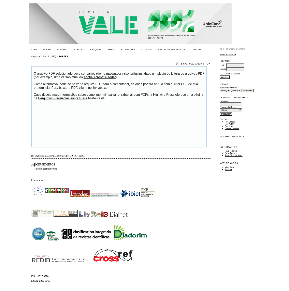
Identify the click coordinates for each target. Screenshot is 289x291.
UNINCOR (196, 49)
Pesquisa (96, 49)
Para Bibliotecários (234, 155)
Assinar (228, 169)
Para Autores (231, 153)
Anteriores (127, 49)
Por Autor (229, 124)
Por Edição (230, 122)
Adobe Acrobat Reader (100, 77)
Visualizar (229, 167)
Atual (111, 49)
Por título (229, 126)
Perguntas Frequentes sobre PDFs (62, 98)
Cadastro (78, 49)
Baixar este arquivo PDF (195, 63)
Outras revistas (232, 128)
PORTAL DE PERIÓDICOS (171, 49)
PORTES (63, 56)
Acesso (61, 49)
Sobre (47, 49)
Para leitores (231, 151)
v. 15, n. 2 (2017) (47, 56)
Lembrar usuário (232, 74)
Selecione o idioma (228, 88)
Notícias (146, 49)
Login (222, 65)
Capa (34, 49)
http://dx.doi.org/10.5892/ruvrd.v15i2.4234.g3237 (61, 156)
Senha (223, 69)
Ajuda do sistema (228, 55)
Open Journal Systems (232, 49)
